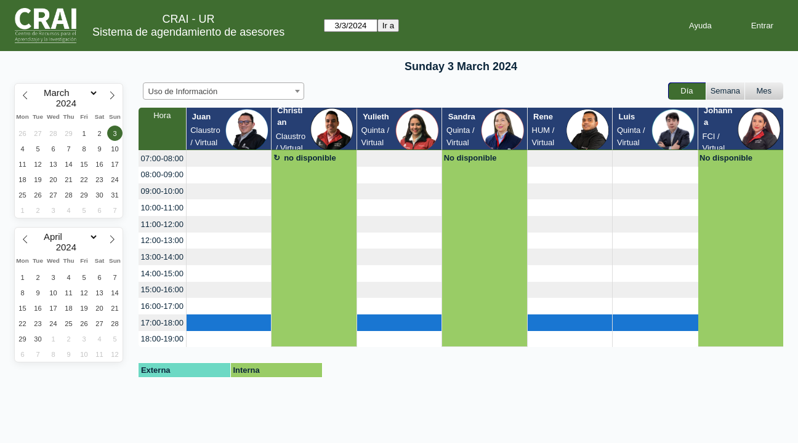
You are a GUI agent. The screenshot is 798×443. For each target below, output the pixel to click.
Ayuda (700, 25)
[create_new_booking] (229, 158)
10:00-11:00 (162, 207)
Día (686, 90)
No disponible (470, 157)
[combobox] (223, 91)
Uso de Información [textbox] (183, 91)
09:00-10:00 (162, 191)
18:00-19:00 (162, 338)
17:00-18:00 (162, 322)
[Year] (69, 103)
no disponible (310, 157)
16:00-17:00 (162, 306)
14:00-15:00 (162, 273)
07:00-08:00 (162, 158)
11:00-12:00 (162, 224)
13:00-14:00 (162, 256)
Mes (764, 90)
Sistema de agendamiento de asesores (188, 32)
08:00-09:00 (162, 174)
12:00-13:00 (162, 240)
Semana (725, 90)
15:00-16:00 (162, 289)
